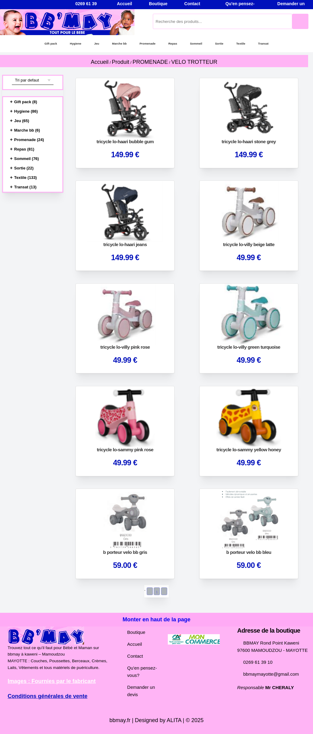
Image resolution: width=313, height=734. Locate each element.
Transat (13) (26, 187)
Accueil (101, 62)
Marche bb (117, 43)
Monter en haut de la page (156, 619)
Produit (122, 62)
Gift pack (47, 43)
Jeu (94, 43)
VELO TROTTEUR (194, 62)
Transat (266, 43)
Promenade (146, 43)
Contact (132, 656)
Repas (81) (24, 149)
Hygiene (73, 43)
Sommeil (196, 43)
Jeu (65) (21, 120)
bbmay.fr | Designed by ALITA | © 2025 (156, 720)
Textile (243, 43)
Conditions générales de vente (46, 696)
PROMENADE (151, 62)
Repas (172, 43)
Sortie (220, 43)
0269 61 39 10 (256, 662)
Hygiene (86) (26, 111)
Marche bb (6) (27, 130)
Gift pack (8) (26, 102)
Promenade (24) (29, 139)
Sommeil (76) (26, 158)
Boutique (133, 632)
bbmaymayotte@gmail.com (268, 674)
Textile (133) (26, 177)
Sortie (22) (24, 168)
